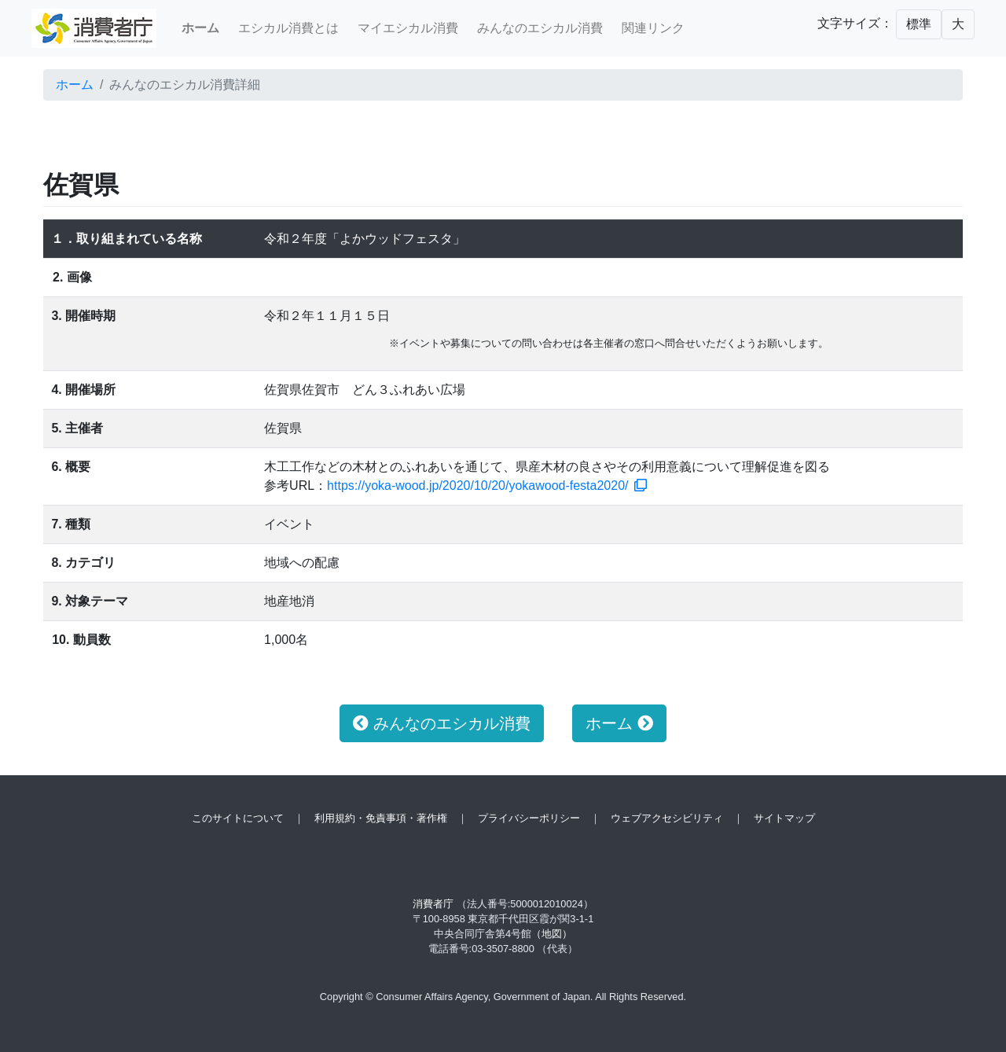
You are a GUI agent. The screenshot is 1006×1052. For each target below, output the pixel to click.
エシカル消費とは (288, 28)
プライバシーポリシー (529, 818)
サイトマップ (784, 818)
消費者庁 (433, 904)
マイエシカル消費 (408, 28)
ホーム (75, 84)
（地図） (551, 934)
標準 (918, 24)
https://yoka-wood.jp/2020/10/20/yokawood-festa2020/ (487, 485)
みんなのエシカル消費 (540, 28)
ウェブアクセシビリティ (667, 818)
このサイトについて (238, 818)
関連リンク (653, 28)
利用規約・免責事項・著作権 (380, 818)
